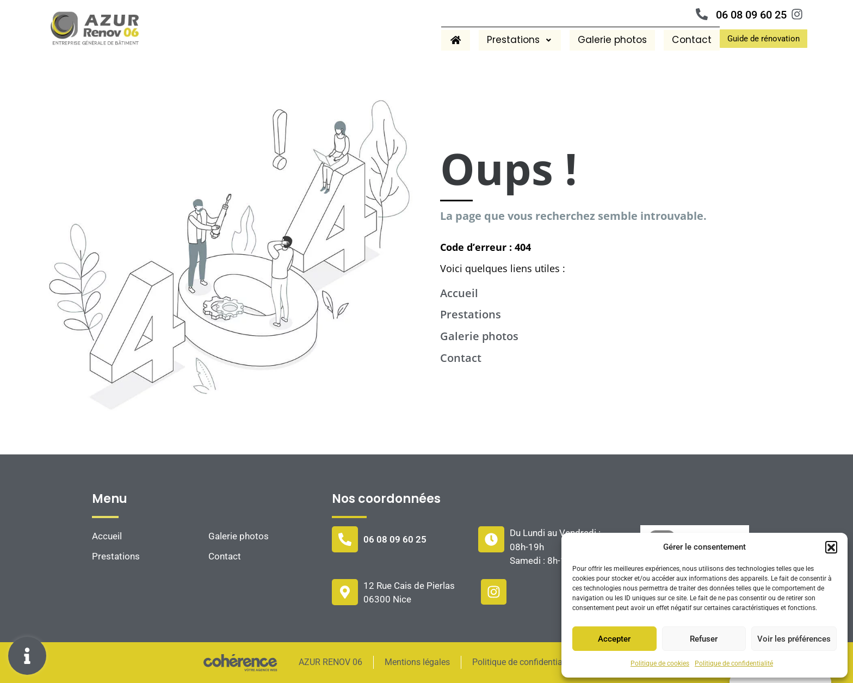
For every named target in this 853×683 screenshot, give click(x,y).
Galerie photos (607, 40)
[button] (831, 547)
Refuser (704, 639)
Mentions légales (416, 662)
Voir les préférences (794, 639)
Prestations (511, 40)
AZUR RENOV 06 (329, 662)
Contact (690, 40)
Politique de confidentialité (734, 663)
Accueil (459, 292)
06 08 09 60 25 (751, 14)
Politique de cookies (660, 663)
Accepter (614, 639)
